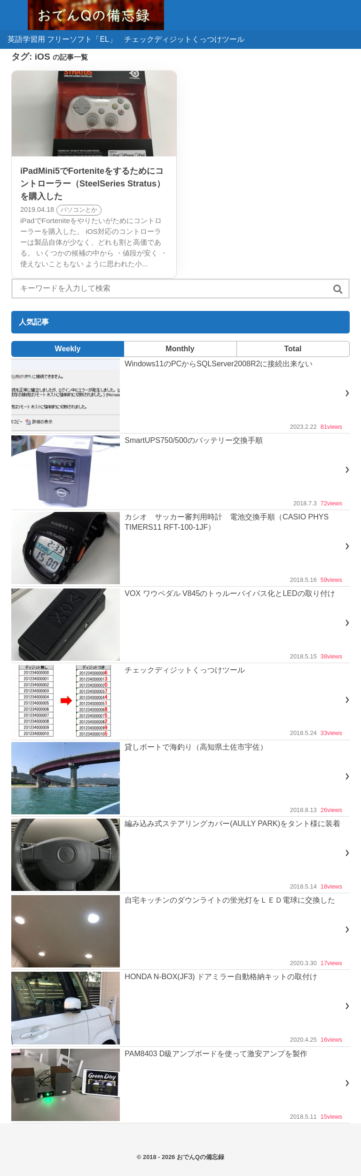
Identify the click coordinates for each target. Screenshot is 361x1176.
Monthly (179, 349)
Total (292, 349)
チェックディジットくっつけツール (184, 39)
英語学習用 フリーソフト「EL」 (62, 39)
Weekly (68, 349)
